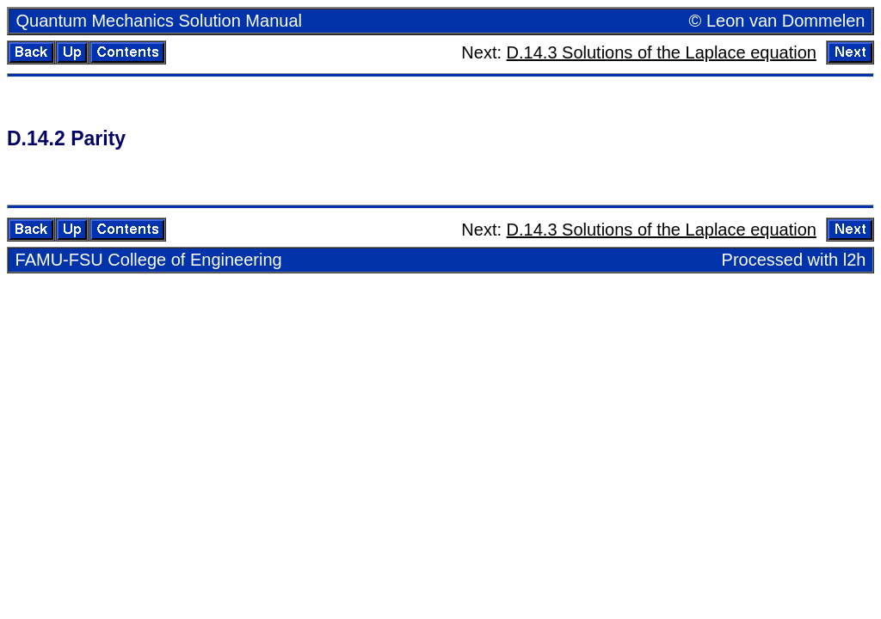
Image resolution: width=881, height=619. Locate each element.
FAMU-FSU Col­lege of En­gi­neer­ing (148, 259)
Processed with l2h (794, 259)
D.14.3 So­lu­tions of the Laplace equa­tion (661, 52)
